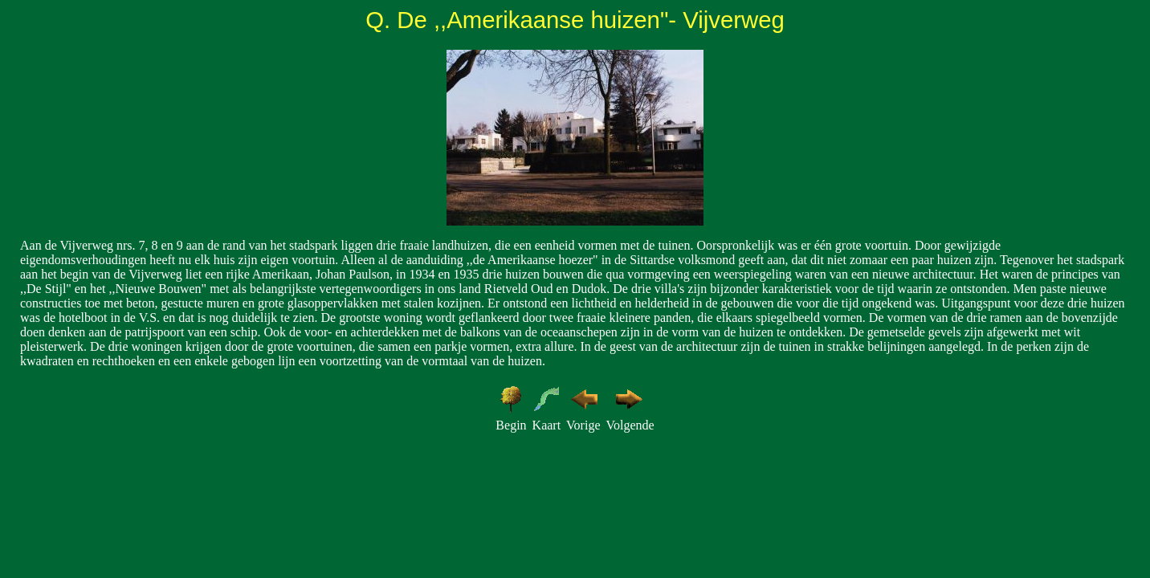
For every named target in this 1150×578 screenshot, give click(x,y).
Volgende (630, 425)
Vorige (583, 425)
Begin (510, 425)
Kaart (546, 425)
